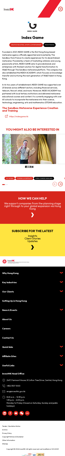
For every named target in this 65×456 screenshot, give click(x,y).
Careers (6, 328)
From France (49, 45)
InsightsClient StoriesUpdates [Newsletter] (33, 238)
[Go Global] (10, 178)
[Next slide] (60, 184)
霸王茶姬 (29, 166)
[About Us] (32, 215)
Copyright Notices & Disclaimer (13, 437)
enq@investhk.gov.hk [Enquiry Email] (16, 391)
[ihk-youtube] (16, 413)
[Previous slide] (54, 184)
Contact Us (8, 337)
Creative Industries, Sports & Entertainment (26, 45)
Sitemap (5, 444)
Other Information (8, 440)
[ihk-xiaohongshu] (27, 413)
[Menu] (60, 9)
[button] (3, 184)
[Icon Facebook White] (10, 413)
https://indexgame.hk (18, 116)
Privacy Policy (7, 433)
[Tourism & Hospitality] (24, 178)
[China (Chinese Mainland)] (44, 178)
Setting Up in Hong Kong (14, 300)
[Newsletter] (32, 247)
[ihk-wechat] (21, 413)
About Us (7, 319)
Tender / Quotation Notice (11, 426)
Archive (4, 430)
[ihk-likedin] (4, 413)
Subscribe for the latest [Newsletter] (32, 231)
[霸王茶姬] (29, 149)
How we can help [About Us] (32, 198)
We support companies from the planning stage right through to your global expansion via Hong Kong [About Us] (32, 206)
